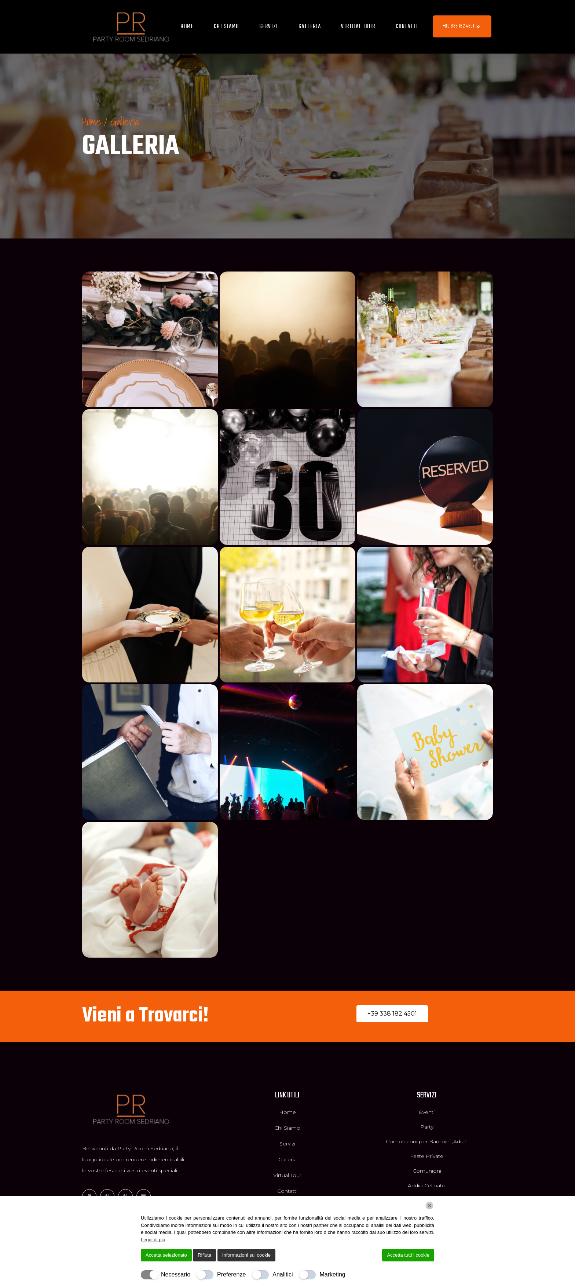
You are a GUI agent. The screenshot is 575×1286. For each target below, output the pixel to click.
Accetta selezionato (166, 1255)
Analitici (282, 1274)
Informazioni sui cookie (246, 1255)
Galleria (310, 27)
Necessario (175, 1274)
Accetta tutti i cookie (408, 1255)
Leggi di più (153, 1239)
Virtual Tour (358, 27)
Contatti (407, 27)
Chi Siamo (226, 27)
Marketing (332, 1274)
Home (187, 27)
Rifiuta (204, 1255)
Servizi (268, 27)
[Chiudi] (429, 1205)
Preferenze (231, 1274)
